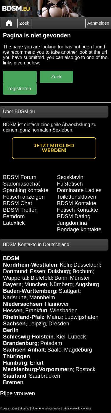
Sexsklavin (70, 177)
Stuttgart (69, 291)
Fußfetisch (70, 184)
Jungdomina (72, 223)
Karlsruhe (15, 297)
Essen (37, 271)
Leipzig (37, 323)
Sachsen (14, 323)
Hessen (12, 310)
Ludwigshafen (81, 317)
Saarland (14, 376)
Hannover (57, 304)
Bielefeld (41, 278)
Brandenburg (20, 343)
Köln (65, 265)
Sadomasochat (21, 184)
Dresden (59, 323)
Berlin (11, 330)
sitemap (25, 408)
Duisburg (59, 271)
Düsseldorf (86, 265)
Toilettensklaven (76, 197)
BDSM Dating (74, 216)
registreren (20, 88)
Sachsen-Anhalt (24, 349)
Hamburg (15, 363)
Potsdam (51, 343)
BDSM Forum (19, 177)
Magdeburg (78, 349)
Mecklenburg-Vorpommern (38, 369)
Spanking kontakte (26, 190)
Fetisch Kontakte (77, 210)
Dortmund (15, 271)
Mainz (54, 317)
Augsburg (87, 284)
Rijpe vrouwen (17, 393)
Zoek (24, 23)
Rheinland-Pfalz (23, 317)
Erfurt (37, 363)
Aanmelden (98, 23)
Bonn (60, 278)
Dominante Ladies (79, 190)
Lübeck (77, 336)
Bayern (12, 284)
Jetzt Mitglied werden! (54, 148)
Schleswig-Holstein (28, 336)
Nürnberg (61, 284)
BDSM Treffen (20, 210)
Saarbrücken (44, 376)
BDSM (11, 258)
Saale (54, 349)
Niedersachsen (22, 304)
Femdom (14, 216)
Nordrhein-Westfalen (30, 265)
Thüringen (16, 356)
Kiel (60, 336)
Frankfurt (36, 310)
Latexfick (14, 223)
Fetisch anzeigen (24, 197)
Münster (80, 278)
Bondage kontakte (79, 229)
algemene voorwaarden (46, 408)
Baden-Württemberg (29, 291)
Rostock (85, 369)
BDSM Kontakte (76, 203)
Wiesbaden (64, 310)
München (35, 284)
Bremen (13, 382)
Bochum (83, 271)
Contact (86, 408)
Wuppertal (15, 278)
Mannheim (42, 297)
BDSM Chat (17, 203)
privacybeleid (71, 408)
